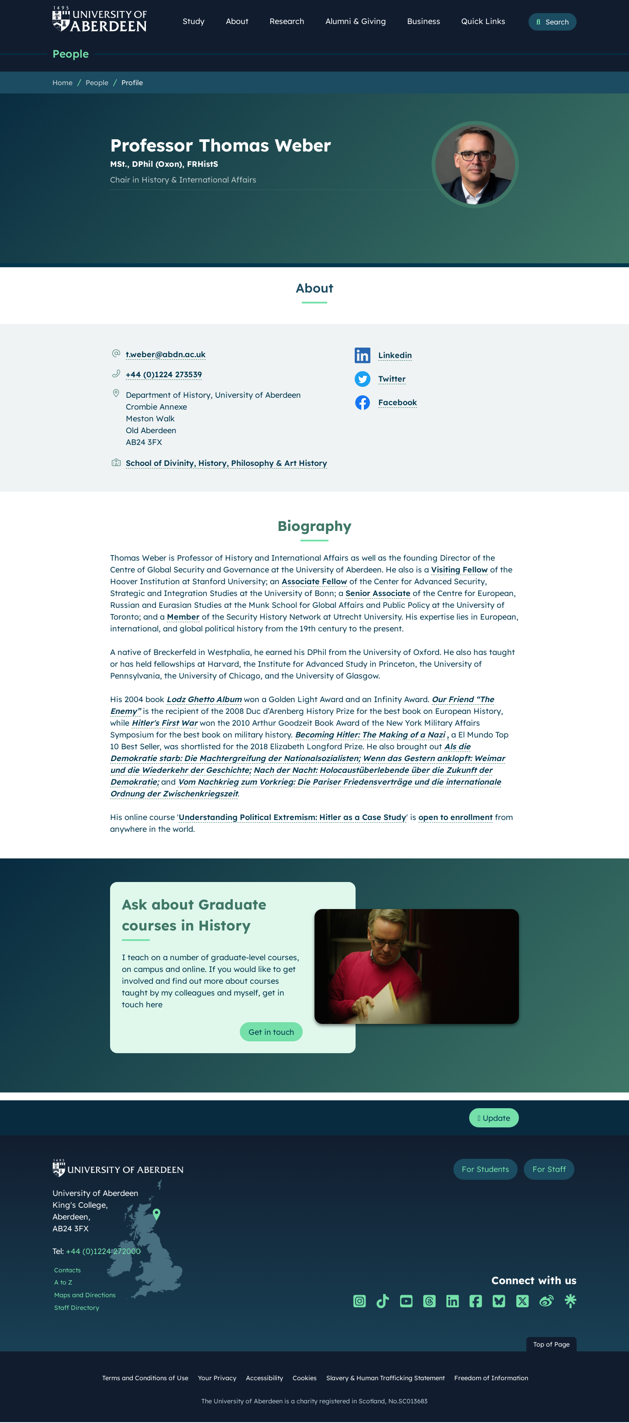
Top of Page (551, 1345)
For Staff (549, 1170)
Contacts (67, 1271)
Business (428, 21)
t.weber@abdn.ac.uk (166, 354)
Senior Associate (378, 593)
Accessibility (264, 1379)
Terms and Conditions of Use (145, 1379)
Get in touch (270, 1032)
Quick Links (488, 21)
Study (198, 21)
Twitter (392, 379)
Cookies (305, 1379)
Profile (132, 82)
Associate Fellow (314, 581)
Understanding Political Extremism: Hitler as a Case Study (292, 817)
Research (292, 21)
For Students (484, 1170)
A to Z (63, 1284)
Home (62, 82)
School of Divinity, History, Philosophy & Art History (226, 463)
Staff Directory (76, 1309)
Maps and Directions (85, 1296)
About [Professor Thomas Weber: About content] (314, 288)
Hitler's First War (164, 723)
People (71, 53)
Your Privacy (217, 1379)
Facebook (397, 402)
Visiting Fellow (459, 570)
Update (493, 1118)
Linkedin (395, 355)
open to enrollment (455, 817)
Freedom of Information (491, 1379)
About (242, 21)
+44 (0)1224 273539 (164, 374)
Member (183, 617)
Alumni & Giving (360, 21)
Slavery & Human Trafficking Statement (385, 1379)
